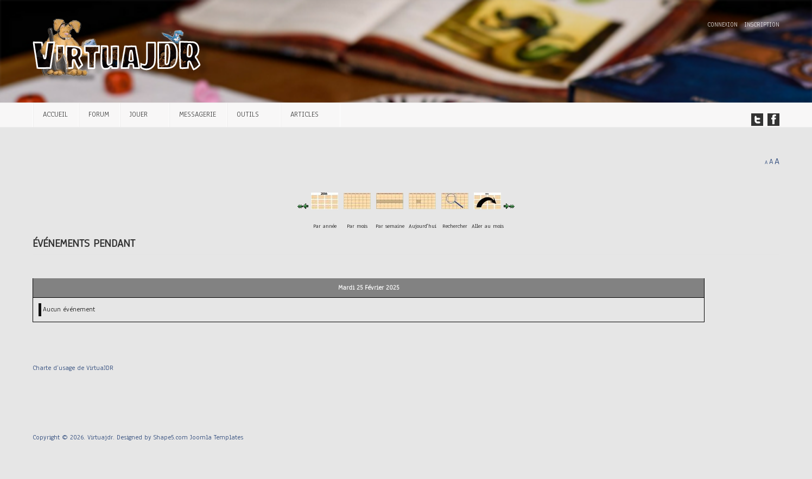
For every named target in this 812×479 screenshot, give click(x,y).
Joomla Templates (216, 437)
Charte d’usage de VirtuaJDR (73, 367)
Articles (304, 114)
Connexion (723, 25)
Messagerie (197, 114)
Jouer (139, 114)
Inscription (761, 25)
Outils (248, 114)
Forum (98, 114)
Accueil (55, 114)
